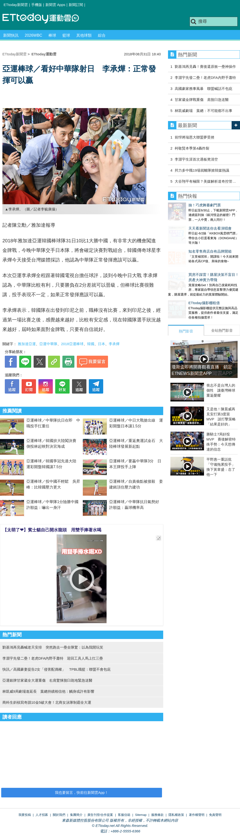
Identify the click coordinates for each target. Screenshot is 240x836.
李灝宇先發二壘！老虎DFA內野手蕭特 (205, 77)
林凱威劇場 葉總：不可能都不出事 (203, 111)
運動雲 (44, 18)
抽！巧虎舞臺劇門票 (184, 205)
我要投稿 (24, 815)
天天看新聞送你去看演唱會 (189, 223)
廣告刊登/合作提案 (100, 815)
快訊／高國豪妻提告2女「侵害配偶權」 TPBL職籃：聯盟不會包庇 (56, 669)
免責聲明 (215, 815)
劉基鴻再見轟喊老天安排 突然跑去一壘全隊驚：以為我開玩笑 (52, 647)
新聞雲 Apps (55, 5)
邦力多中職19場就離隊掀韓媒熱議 (202, 170)
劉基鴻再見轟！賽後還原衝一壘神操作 (205, 66)
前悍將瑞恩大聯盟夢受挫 (194, 137)
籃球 (66, 35)
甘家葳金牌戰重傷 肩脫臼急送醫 (202, 100)
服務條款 (157, 815)
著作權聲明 (196, 815)
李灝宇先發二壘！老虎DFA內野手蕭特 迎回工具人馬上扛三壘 (52, 658)
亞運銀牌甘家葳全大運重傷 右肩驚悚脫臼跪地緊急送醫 (47, 680)
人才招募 (42, 815)
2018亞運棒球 (72, 344)
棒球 (52, 35)
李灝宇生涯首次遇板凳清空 (196, 159)
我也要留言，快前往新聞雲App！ (81, 792)
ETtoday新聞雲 (16, 5)
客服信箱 (124, 815)
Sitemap (141, 815)
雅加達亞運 (27, 344)
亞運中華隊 (48, 344)
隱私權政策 (176, 815)
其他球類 (84, 35)
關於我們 (59, 815)
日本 (101, 344)
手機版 (36, 5)
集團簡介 (76, 815)
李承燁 (114, 344)
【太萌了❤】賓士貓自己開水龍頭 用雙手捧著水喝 (52, 530)
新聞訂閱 (76, 5)
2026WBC (33, 35)
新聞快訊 (10, 35)
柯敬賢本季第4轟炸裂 (192, 148)
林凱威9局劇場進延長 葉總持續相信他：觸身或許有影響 (48, 691)
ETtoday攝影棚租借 (183, 288)
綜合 (102, 35)
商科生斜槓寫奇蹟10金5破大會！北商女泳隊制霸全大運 (46, 702)
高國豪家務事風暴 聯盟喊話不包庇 (203, 89)
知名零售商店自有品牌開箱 (189, 242)
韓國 (90, 344)
